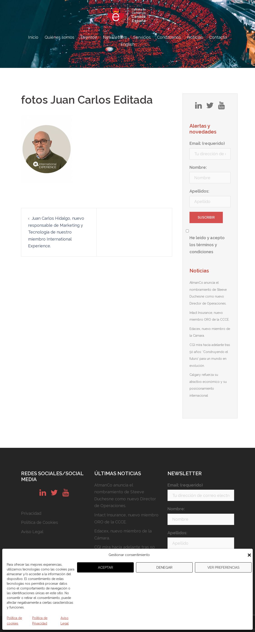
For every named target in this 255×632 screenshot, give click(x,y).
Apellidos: (199, 191)
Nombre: (198, 167)
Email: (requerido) (207, 143)
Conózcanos (169, 37)
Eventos (89, 37)
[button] (249, 555)
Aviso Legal (65, 620)
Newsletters (115, 37)
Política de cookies (14, 620)
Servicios (142, 37)
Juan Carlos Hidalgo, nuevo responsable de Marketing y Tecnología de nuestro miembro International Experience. (56, 232)
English (128, 44)
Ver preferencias (223, 567)
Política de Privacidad (39, 620)
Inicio (33, 37)
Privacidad (31, 513)
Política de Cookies (39, 522)
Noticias (195, 37)
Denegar (164, 567)
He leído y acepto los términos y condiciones (207, 244)
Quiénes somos (59, 37)
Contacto (218, 37)
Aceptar (105, 567)
